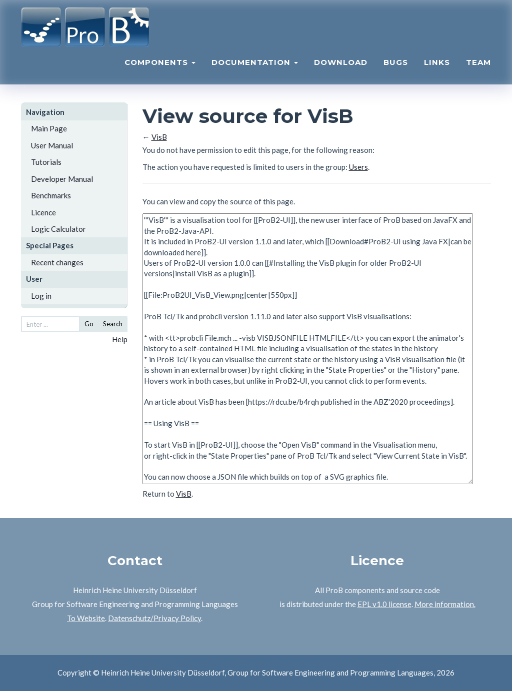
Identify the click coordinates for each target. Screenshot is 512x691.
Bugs (396, 67)
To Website (86, 618)
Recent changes (57, 262)
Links (437, 67)
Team (478, 67)
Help (120, 339)
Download (341, 67)
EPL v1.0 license (385, 604)
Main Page (49, 128)
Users (358, 166)
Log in (41, 295)
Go (89, 324)
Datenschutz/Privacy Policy (154, 618)
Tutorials (46, 161)
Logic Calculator (58, 228)
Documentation (255, 67)
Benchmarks (51, 195)
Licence (43, 212)
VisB (159, 136)
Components (160, 67)
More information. (445, 604)
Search (112, 324)
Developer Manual (62, 178)
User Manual (52, 145)
